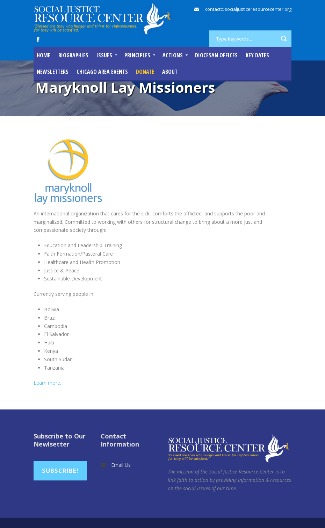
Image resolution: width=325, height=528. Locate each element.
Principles (137, 55)
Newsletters (52, 72)
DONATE (145, 72)
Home (43, 55)
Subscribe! (60, 470)
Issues (104, 55)
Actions (172, 55)
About (170, 72)
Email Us (121, 465)
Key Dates (257, 55)
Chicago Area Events (102, 72)
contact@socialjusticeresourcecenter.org (248, 9)
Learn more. (48, 382)
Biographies (73, 55)
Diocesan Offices (216, 55)
